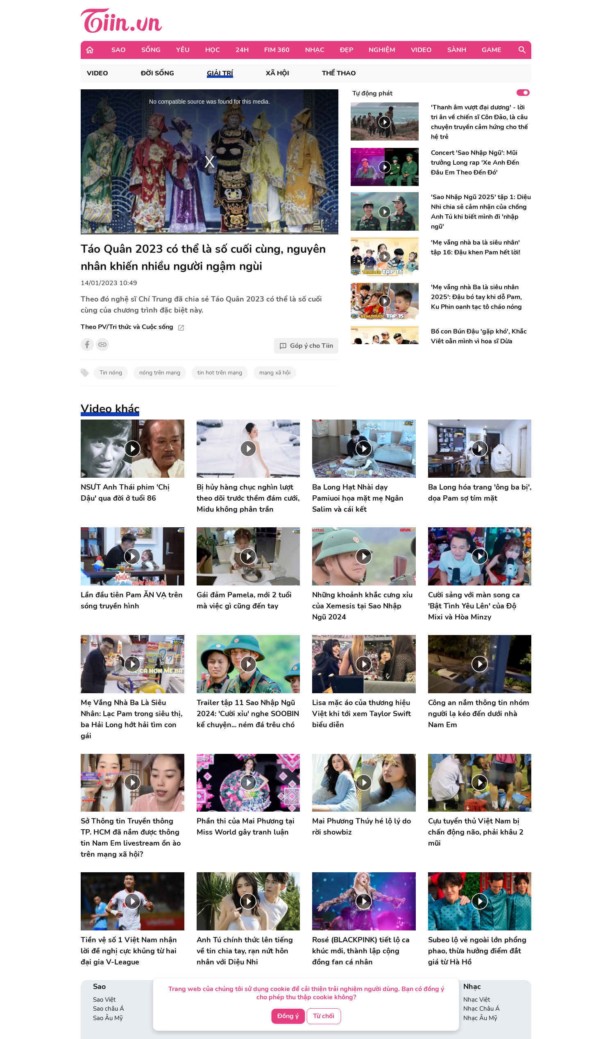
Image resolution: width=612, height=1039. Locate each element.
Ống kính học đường (343, 977)
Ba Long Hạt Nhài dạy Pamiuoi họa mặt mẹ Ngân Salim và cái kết (357, 498)
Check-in (179, 968)
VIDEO (97, 73)
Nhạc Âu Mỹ (480, 968)
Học (212, 49)
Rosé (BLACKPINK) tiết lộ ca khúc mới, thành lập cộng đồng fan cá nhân (361, 901)
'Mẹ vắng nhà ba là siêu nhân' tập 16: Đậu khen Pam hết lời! (475, 247)
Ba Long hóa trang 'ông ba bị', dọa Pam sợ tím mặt (479, 492)
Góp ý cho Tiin (306, 345)
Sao (118, 49)
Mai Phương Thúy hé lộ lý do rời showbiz (361, 777)
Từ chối (323, 1016)
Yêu (183, 49)
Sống (151, 49)
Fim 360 (277, 49)
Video (421, 49)
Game (491, 49)
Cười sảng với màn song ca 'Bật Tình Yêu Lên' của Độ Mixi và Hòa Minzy (474, 606)
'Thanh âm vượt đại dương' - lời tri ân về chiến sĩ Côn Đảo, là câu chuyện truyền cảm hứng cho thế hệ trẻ (479, 122)
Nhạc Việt (476, 950)
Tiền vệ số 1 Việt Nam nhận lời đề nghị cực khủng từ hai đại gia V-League (129, 901)
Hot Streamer (481, 1017)
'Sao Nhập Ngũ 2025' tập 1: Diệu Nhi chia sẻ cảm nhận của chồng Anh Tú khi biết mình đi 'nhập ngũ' (481, 212)
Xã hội (277, 73)
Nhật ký (252, 950)
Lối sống (178, 950)
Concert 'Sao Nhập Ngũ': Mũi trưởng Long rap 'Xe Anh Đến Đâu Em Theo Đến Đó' (475, 162)
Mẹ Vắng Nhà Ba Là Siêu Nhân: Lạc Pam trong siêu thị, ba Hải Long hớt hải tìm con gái (131, 719)
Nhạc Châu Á (481, 959)
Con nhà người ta (338, 959)
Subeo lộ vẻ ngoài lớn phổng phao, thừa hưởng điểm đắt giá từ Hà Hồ (477, 901)
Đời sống (157, 73)
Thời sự (103, 1017)
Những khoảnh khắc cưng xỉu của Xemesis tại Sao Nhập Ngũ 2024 (362, 606)
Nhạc (314, 49)
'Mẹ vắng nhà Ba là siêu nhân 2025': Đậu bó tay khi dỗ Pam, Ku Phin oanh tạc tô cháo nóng (476, 297)
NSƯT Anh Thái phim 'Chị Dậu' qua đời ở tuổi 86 (125, 492)
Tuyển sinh (330, 950)
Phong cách (183, 959)
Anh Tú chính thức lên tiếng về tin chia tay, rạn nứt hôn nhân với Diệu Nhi (245, 901)
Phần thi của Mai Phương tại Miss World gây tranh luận (246, 777)
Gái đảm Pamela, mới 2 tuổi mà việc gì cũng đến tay (244, 600)
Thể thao (339, 73)
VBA (173, 977)
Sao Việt (104, 950)
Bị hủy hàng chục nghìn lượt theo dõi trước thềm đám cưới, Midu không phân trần (248, 498)
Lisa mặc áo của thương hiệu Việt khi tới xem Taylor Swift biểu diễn (361, 714)
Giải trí (220, 73)
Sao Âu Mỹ (108, 968)
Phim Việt (402, 950)
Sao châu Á (108, 959)
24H (242, 49)
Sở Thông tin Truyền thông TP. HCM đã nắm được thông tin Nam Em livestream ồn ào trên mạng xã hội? (131, 837)
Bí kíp (322, 968)
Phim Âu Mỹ (406, 959)
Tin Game (476, 1008)
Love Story (255, 959)
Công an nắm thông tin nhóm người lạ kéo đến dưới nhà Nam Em (478, 714)
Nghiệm (382, 49)
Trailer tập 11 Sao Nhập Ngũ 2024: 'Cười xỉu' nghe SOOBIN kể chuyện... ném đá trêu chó (248, 714)
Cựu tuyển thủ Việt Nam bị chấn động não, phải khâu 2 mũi (476, 783)
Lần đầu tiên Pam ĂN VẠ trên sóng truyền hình (132, 600)
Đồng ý (288, 1016)
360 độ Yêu (256, 968)
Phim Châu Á (407, 968)
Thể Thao (106, 1008)
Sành (456, 49)
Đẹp (346, 49)
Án (97, 1027)
